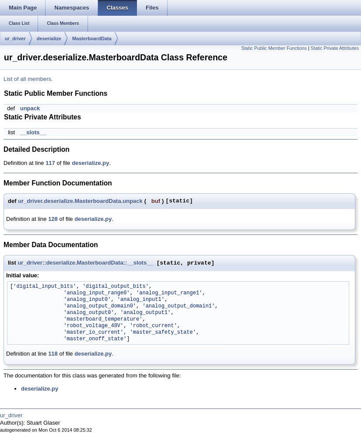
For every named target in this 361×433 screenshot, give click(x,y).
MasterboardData (92, 38)
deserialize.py (90, 163)
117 (50, 163)
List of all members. (28, 79)
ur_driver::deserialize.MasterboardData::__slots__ (85, 263)
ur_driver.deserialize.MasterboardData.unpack (80, 201)
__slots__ (33, 132)
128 (53, 219)
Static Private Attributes (335, 48)
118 (53, 353)
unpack (30, 108)
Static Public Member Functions (274, 48)
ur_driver (15, 38)
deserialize (49, 38)
